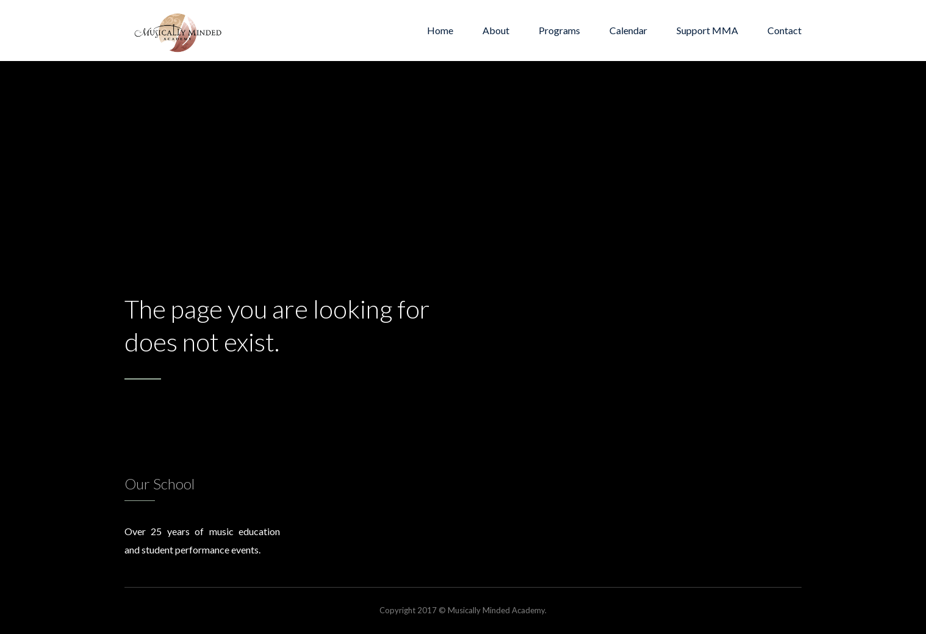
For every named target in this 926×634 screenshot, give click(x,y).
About (496, 30)
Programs (559, 30)
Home (440, 30)
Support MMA (707, 30)
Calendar (628, 30)
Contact (784, 30)
